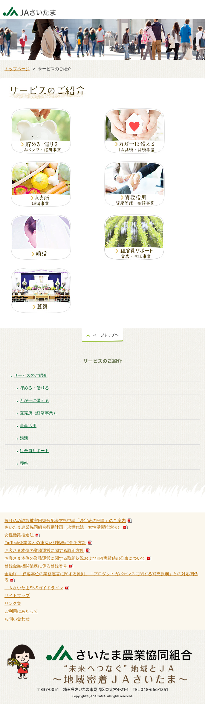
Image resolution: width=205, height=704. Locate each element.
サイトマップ (17, 595)
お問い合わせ (17, 618)
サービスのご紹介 (30, 375)
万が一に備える (34, 400)
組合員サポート (34, 450)
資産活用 (28, 425)
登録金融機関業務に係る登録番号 (35, 566)
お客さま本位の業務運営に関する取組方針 (44, 550)
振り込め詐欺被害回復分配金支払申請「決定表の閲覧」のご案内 (65, 520)
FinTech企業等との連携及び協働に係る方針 (45, 542)
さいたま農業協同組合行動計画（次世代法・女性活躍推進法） (63, 527)
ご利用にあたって (21, 611)
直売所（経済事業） (38, 413)
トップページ (17, 68)
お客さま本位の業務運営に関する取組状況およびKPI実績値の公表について (74, 558)
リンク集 (12, 603)
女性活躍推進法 (19, 534)
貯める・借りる (34, 387)
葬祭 (24, 463)
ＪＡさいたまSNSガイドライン (33, 587)
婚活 (24, 438)
